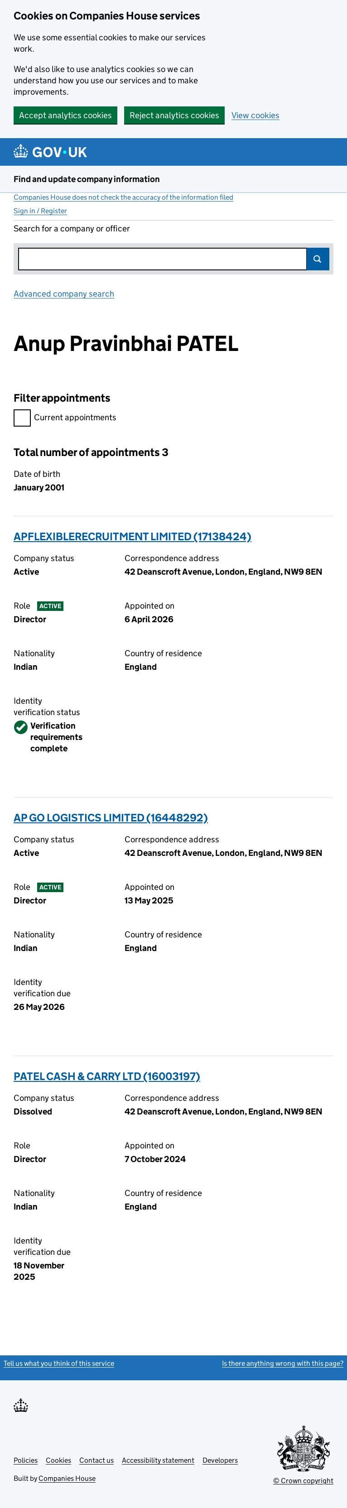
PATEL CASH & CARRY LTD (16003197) (107, 1076)
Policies (26, 1460)
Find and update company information (87, 179)
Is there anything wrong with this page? (282, 1363)
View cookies (255, 115)
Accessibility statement (158, 1460)
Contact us (96, 1460)
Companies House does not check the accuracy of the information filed (123, 197)
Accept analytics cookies (65, 115)
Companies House (67, 1478)
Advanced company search (64, 293)
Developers (220, 1460)
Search (318, 259)
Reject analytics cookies (174, 115)
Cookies (58, 1460)
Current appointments (65, 418)
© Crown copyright (303, 1480)
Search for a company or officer (72, 228)
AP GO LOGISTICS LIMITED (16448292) (111, 817)
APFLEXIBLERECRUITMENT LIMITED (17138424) (132, 536)
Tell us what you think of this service (59, 1363)
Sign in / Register (40, 211)
